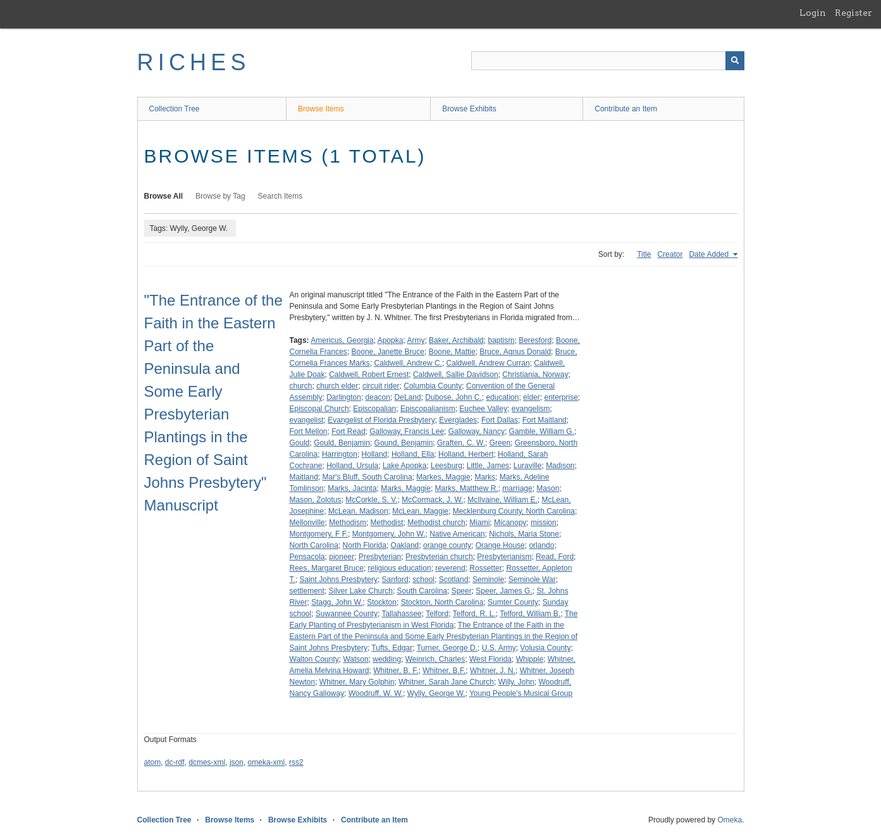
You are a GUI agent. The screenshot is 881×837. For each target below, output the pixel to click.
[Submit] (734, 60)
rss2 (296, 762)
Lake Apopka (404, 465)
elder (531, 397)
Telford (437, 613)
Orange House (500, 545)
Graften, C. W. (461, 442)
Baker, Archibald (456, 340)
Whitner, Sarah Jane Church (446, 682)
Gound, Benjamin (403, 442)
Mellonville (307, 522)
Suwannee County (347, 613)
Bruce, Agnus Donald (515, 351)
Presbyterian (380, 556)
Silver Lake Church (361, 590)
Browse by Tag (220, 196)
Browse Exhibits (469, 108)
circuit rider (381, 385)
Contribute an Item (626, 108)
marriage (517, 488)
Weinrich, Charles (435, 659)
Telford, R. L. (474, 613)
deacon (378, 397)
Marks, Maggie (406, 488)
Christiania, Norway (535, 374)
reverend (450, 568)
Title (644, 254)
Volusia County (545, 647)
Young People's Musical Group (520, 693)
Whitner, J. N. (492, 670)
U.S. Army (499, 647)
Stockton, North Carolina (442, 602)
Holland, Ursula (352, 465)
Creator (669, 254)
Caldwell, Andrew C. (408, 363)
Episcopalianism (427, 408)
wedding (387, 659)
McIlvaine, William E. (502, 499)
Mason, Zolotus (316, 499)
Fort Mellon (309, 431)
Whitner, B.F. (443, 670)
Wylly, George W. (436, 693)
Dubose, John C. (453, 397)
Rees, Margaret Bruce (327, 568)
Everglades (458, 420)
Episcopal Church (319, 408)
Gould (300, 442)
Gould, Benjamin (342, 442)
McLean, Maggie (420, 511)
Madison (560, 465)
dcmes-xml (206, 762)
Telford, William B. (530, 613)
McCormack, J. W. (432, 499)
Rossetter (485, 568)
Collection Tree (174, 108)
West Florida (490, 659)
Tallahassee (401, 613)
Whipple (529, 659)
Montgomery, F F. (319, 534)
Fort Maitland (544, 420)
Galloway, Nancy (476, 431)
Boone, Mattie (452, 351)
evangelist (307, 420)
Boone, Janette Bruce (388, 351)
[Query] (607, 60)
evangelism (531, 408)
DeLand (408, 397)
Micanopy (510, 522)
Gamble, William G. (541, 431)
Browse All (163, 196)
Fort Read (348, 431)
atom (152, 762)
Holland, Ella (412, 454)
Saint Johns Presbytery (339, 579)
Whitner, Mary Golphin (357, 682)
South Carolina (422, 590)
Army (415, 340)
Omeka (729, 819)
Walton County (314, 659)
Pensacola (307, 556)
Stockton (382, 602)
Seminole (488, 579)
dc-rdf (175, 762)
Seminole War (532, 579)
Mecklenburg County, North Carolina (514, 511)
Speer (462, 590)
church (301, 385)
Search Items (280, 196)
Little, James (488, 465)
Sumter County (513, 602)
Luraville (528, 465)
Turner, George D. (447, 647)
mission (544, 522)
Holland (375, 454)
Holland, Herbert (465, 454)
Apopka (391, 340)
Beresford (535, 340)
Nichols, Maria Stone (524, 534)
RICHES (193, 62)
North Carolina (314, 545)
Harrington (339, 454)
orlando (541, 545)
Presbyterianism (504, 556)
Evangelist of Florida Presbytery (381, 420)
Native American (456, 534)
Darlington (343, 397)
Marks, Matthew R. (466, 488)
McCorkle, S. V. (371, 499)
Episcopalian (374, 408)
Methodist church (436, 522)
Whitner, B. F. (395, 670)
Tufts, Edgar (391, 647)
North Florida (364, 545)
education (502, 397)
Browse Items (321, 108)
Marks (484, 477)
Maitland (304, 477)
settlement (307, 590)
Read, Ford (555, 556)
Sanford (395, 579)
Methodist (387, 522)
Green (500, 442)
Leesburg (446, 465)
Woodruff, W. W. (375, 693)
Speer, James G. (504, 590)
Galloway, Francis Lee (406, 431)
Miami (479, 522)
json (236, 762)
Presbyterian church (439, 556)
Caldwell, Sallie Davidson (455, 374)
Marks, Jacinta (352, 488)
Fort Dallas (499, 420)
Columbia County (433, 385)
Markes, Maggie (443, 477)
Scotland (454, 579)
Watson (355, 659)
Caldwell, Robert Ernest (369, 374)
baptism (501, 340)
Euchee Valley (483, 408)
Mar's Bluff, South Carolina (367, 477)
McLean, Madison (358, 511)
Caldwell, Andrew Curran (488, 363)
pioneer (341, 556)
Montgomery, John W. (389, 534)
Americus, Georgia (342, 340)
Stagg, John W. (336, 602)
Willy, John (516, 682)
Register (853, 13)
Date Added (709, 254)
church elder (337, 385)
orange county (447, 545)
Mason (547, 488)
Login (812, 13)
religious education (399, 568)
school (423, 579)
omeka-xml (266, 762)
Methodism (347, 522)
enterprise (560, 397)
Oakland (405, 545)
